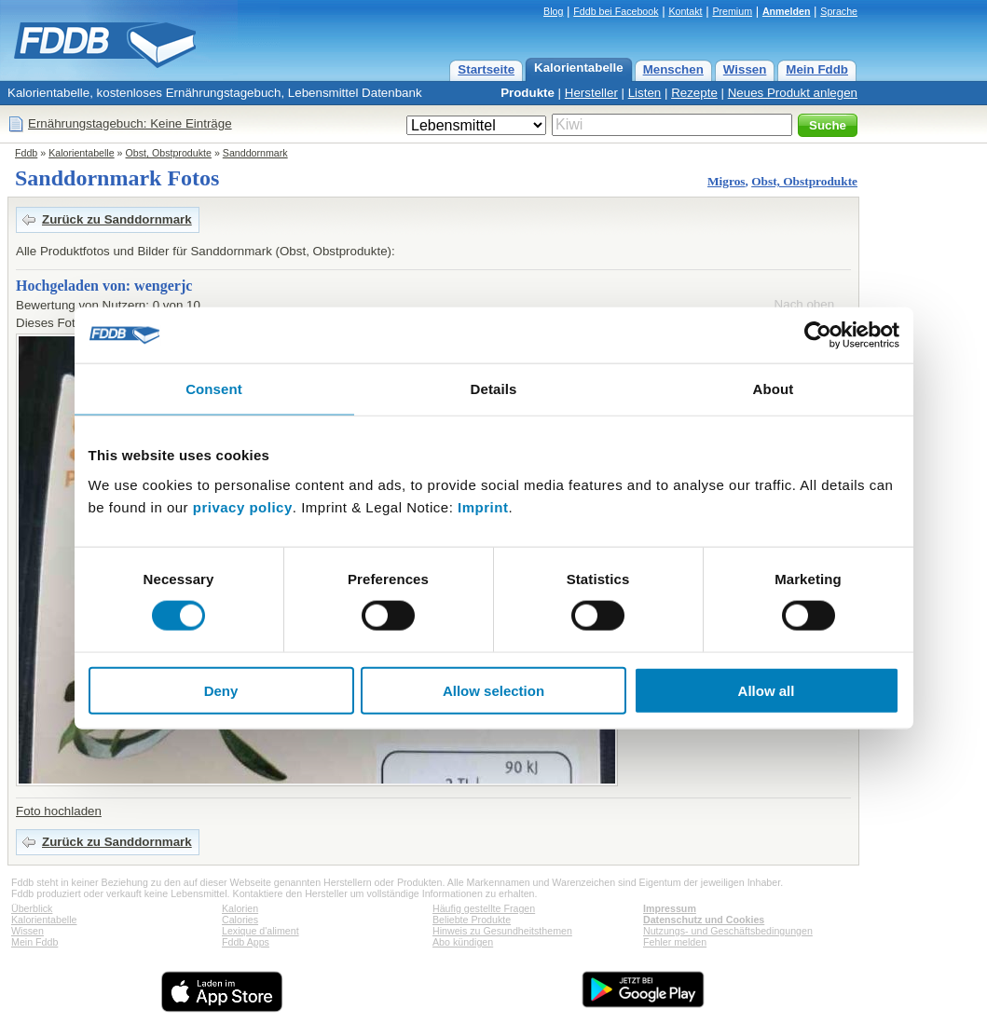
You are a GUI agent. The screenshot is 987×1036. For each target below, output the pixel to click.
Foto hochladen (59, 811)
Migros (726, 181)
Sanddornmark (255, 152)
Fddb (26, 152)
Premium (732, 11)
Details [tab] (494, 389)
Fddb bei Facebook (615, 11)
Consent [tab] (213, 389)
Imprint (483, 506)
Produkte (527, 93)
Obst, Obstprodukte (169, 152)
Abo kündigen (462, 941)
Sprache (838, 11)
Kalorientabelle (579, 68)
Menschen (673, 69)
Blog (553, 11)
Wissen (745, 69)
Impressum (669, 908)
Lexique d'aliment (260, 930)
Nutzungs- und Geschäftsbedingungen (728, 930)
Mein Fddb (817, 69)
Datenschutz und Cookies (703, 919)
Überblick (31, 908)
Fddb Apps (245, 941)
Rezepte (694, 93)
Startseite (486, 69)
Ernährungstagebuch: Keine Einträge (130, 123)
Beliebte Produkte (471, 919)
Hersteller (591, 93)
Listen (645, 93)
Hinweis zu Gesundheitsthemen (502, 930)
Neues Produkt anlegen (792, 93)
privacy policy (243, 506)
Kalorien (240, 908)
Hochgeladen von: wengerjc (104, 285)
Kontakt (685, 11)
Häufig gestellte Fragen (483, 908)
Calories (240, 919)
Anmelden (786, 11)
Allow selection (493, 690)
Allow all (766, 690)
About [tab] (773, 389)
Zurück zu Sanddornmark (117, 219)
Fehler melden (674, 941)
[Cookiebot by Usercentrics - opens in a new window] (817, 335)
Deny (221, 690)
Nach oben (804, 304)
